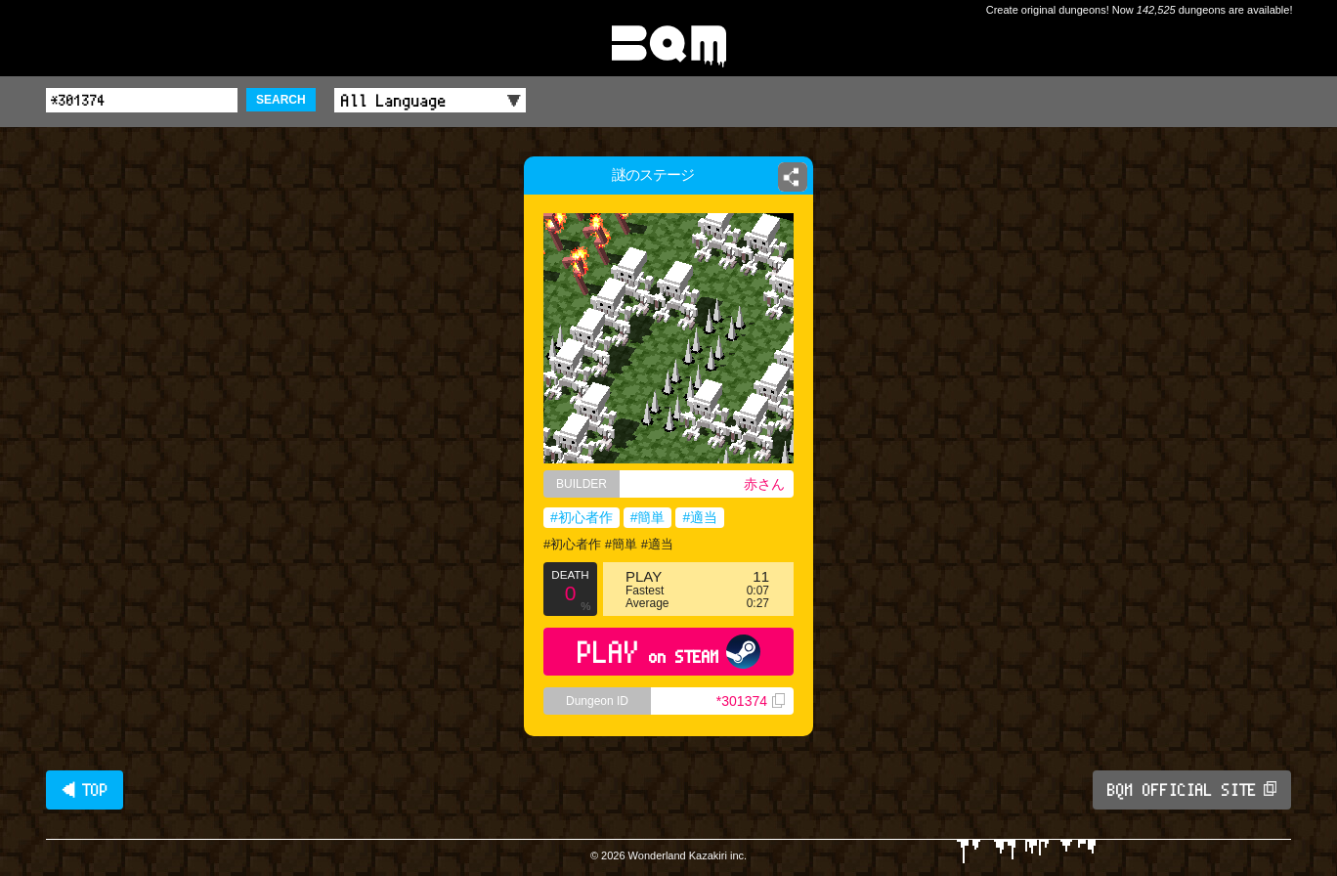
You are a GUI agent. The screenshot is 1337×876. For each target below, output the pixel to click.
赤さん (764, 484)
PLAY (669, 652)
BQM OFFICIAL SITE (1191, 790)
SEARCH (281, 100)
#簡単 (648, 517)
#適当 (699, 517)
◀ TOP (84, 790)
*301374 (750, 701)
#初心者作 (581, 517)
